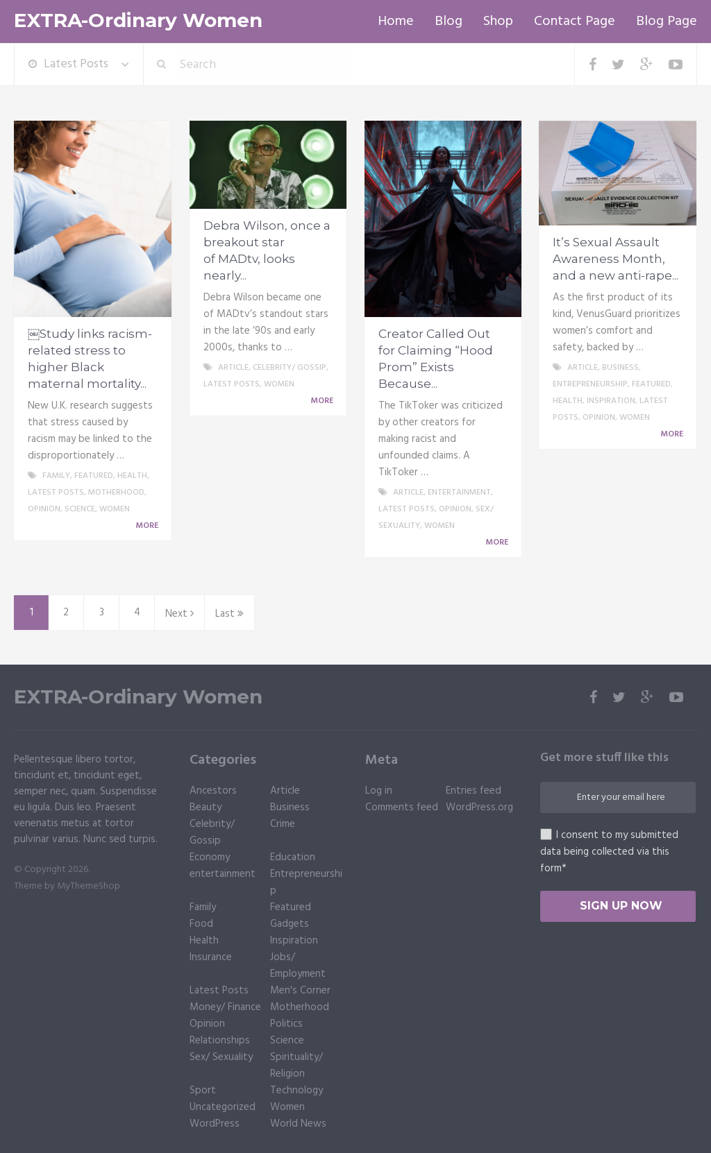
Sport (203, 1090)
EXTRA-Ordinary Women (138, 20)
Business (620, 368)
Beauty (205, 807)
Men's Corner (300, 990)
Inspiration (611, 401)
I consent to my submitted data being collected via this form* (609, 852)
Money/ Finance (225, 1007)
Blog (448, 21)
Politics (286, 1024)
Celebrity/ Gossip (289, 368)
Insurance (211, 957)
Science (80, 509)
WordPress (215, 1124)
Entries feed (473, 791)
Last (229, 614)
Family (56, 476)
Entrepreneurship (590, 384)
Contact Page (574, 21)
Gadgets (289, 924)
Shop (498, 21)
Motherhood (116, 492)
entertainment (459, 492)
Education (292, 857)
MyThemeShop (88, 886)
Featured (93, 476)
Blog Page (666, 21)
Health (132, 476)
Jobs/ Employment (298, 965)
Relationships (220, 1040)
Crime (282, 824)
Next (179, 614)
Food (201, 924)
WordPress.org (479, 807)
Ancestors (213, 791)
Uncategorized (223, 1107)
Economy (210, 857)
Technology (296, 1090)
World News (298, 1124)
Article (233, 368)
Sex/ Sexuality (221, 1057)
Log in (378, 791)
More (149, 526)
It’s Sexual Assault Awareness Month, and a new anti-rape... (615, 258)
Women (114, 509)
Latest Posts (68, 64)
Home (396, 21)
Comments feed (401, 807)
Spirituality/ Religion (296, 1065)
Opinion (44, 509)
